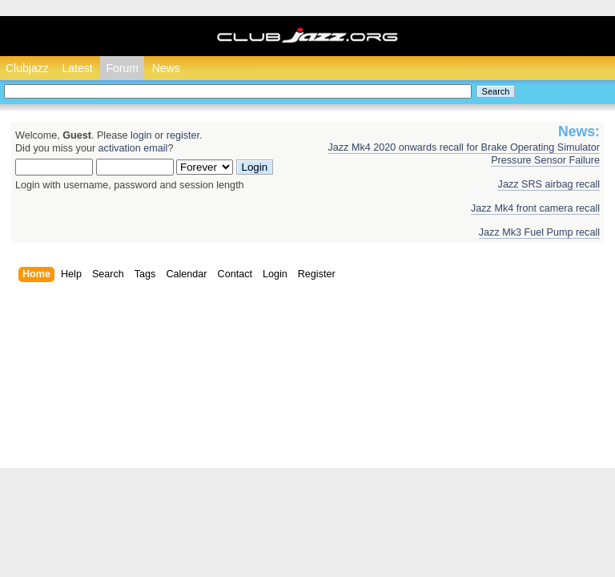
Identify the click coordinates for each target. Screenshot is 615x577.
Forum (122, 68)
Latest (77, 68)
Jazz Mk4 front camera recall (535, 208)
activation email (133, 148)
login (141, 135)
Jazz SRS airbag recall (549, 184)
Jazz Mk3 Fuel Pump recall (539, 232)
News (166, 68)
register (183, 135)
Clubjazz (27, 68)
